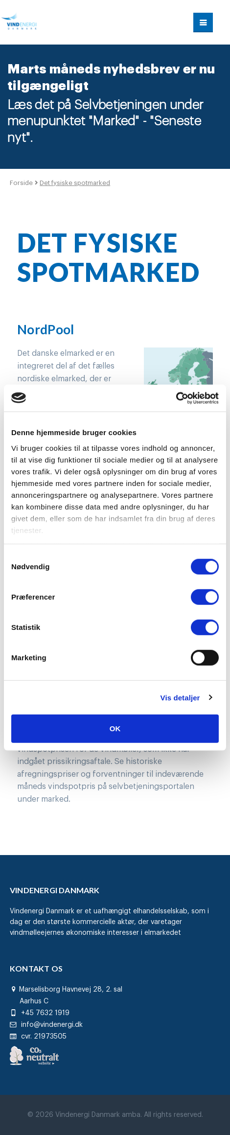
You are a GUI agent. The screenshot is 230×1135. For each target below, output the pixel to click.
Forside (22, 183)
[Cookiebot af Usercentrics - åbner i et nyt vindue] (176, 398)
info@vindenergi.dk (46, 1024)
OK (115, 728)
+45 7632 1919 (39, 1013)
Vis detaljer (180, 697)
